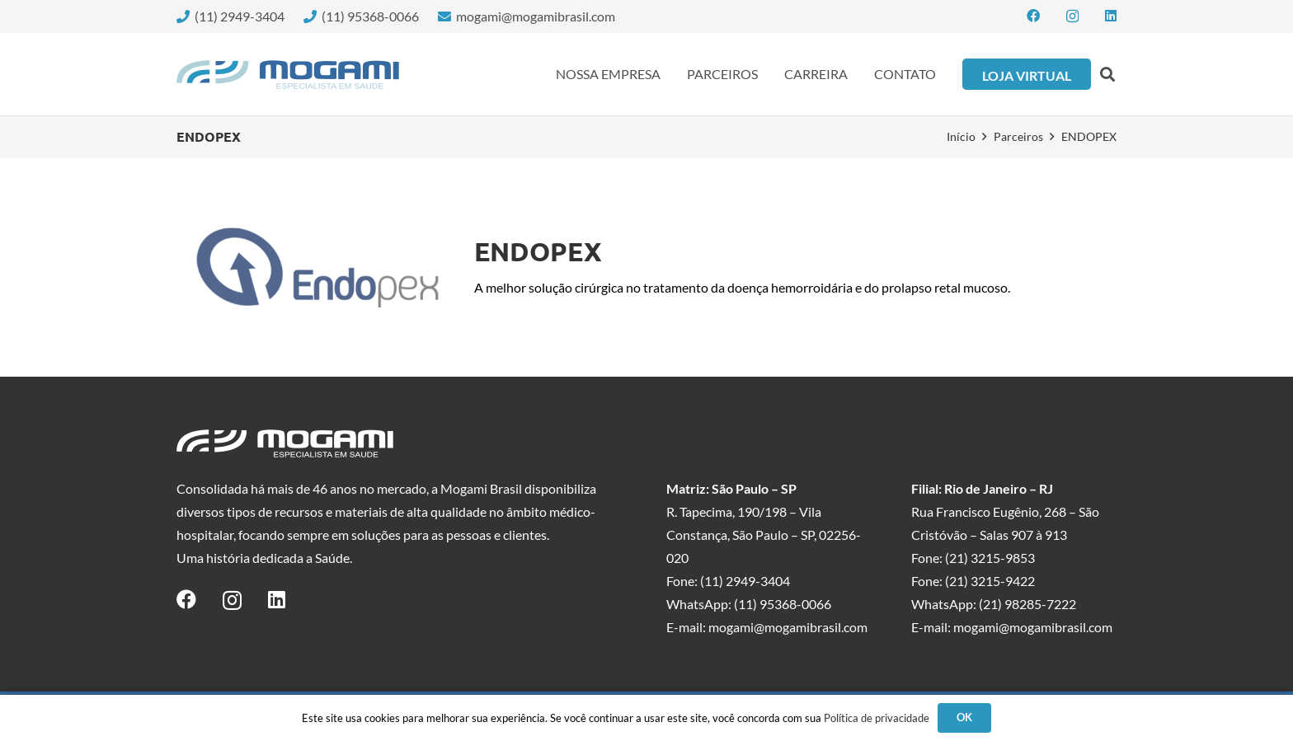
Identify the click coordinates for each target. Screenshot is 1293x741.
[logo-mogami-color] (287, 74)
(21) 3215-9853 (990, 557)
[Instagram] (1072, 16)
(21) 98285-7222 (1027, 604)
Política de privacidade (876, 718)
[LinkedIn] (1111, 15)
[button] (1107, 74)
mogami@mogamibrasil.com (787, 627)
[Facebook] (1033, 15)
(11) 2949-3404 (745, 581)
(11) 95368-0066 (782, 604)
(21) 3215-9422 (990, 581)
